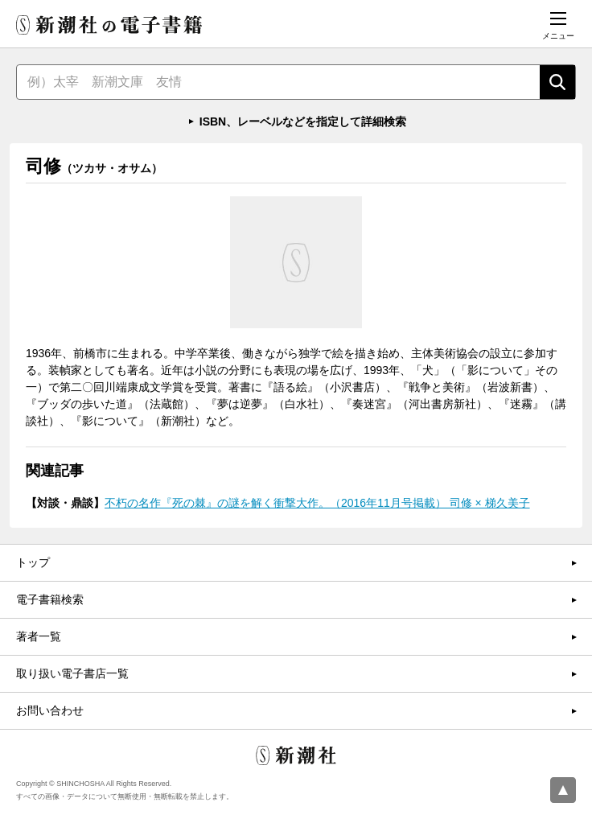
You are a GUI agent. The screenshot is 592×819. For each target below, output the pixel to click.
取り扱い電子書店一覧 (72, 673)
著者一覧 (38, 636)
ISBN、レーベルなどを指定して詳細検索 (302, 121)
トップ (33, 562)
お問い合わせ (50, 710)
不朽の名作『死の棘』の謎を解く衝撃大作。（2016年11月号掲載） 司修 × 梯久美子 (317, 502)
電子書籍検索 (50, 599)
